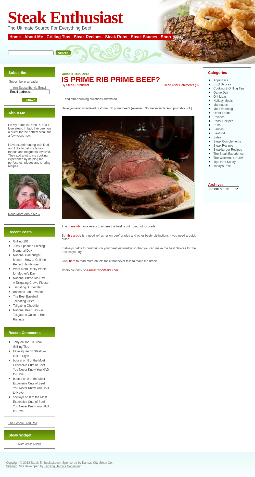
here (72, 261)
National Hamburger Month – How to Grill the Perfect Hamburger (29, 259)
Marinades (220, 105)
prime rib (74, 226)
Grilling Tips (58, 37)
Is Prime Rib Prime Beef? (111, 79)
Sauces (218, 129)
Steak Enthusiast (65, 17)
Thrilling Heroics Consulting (62, 466)
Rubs (217, 125)
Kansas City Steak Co (97, 463)
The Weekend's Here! (228, 158)
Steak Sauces (144, 37)
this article (74, 235)
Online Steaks (33, 444)
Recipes (218, 117)
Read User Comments (179, 85)
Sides (217, 137)
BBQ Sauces (222, 84)
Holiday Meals (223, 100)
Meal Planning (223, 109)
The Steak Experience (228, 154)
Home (15, 37)
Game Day (220, 92)
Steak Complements (227, 141)
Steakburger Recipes (227, 149)
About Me (33, 37)
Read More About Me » (24, 214)
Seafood (219, 133)
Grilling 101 (21, 241)
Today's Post (222, 166)
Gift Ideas (219, 96)
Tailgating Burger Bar (27, 287)
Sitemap (11, 466)
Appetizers (220, 80)
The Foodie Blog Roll (22, 423)
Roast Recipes (223, 121)
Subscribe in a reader (23, 81)
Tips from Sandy (224, 162)
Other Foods (222, 113)
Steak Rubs (116, 37)
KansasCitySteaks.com (102, 270)
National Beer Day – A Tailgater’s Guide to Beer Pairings (30, 314)
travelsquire (21, 351)
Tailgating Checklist (26, 305)
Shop (166, 37)
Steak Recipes (87, 37)
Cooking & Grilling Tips (228, 88)
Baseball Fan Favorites (28, 292)
